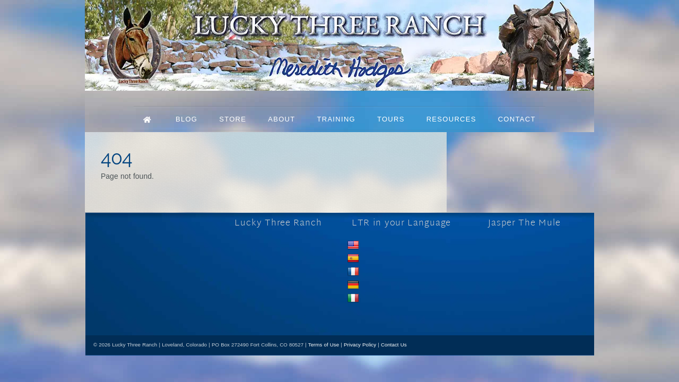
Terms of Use (323, 345)
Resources (451, 119)
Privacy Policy (360, 345)
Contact (517, 119)
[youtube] (153, 306)
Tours (391, 119)
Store (232, 119)
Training (336, 119)
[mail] (175, 306)
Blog (186, 119)
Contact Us (394, 345)
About (281, 119)
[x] (132, 306)
